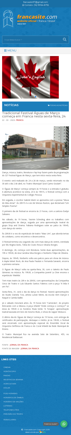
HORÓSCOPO (10, 371)
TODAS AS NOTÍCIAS (57, 105)
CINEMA (7, 367)
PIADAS (7, 375)
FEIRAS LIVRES (10, 420)
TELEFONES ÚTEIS (11, 410)
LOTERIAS (8, 406)
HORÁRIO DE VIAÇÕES (13, 402)
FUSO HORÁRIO (10, 393)
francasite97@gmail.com (35, 2)
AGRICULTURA (10, 384)
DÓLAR (7, 388)
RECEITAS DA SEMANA (13, 380)
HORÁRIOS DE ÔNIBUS (13, 397)
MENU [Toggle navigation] (10, 50)
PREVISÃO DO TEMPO (13, 414)
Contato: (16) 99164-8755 (35, 5)
